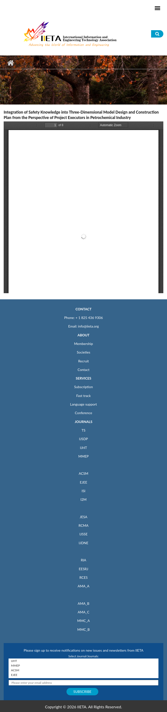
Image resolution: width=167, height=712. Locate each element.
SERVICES (83, 378)
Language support (83, 404)
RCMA (83, 525)
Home (10, 63)
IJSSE (83, 534)
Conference (83, 413)
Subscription (83, 387)
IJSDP (83, 439)
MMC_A (83, 621)
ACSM (83, 473)
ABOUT (83, 335)
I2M (83, 499)
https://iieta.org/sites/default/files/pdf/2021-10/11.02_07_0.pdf (83, 207)
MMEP (83, 456)
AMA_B (83, 603)
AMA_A (83, 586)
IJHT (83, 448)
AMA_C (83, 612)
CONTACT (84, 309)
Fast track (83, 396)
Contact (83, 370)
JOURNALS (83, 422)
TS (84, 430)
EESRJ (83, 569)
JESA (83, 517)
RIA (83, 560)
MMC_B (83, 629)
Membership (83, 344)
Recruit (83, 361)
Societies (83, 352)
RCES (83, 577)
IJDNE (83, 543)
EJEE (83, 482)
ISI (83, 491)
